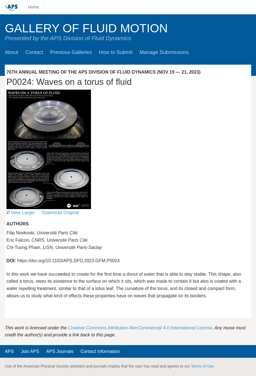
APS (9, 351)
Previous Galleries (71, 52)
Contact (34, 52)
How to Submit (115, 52)
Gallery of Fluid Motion (86, 28)
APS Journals (60, 351)
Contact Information (100, 351)
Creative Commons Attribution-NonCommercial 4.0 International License (140, 327)
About (11, 52)
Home (33, 7)
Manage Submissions (164, 52)
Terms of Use (202, 366)
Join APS (30, 351)
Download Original (60, 212)
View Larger (20, 212)
